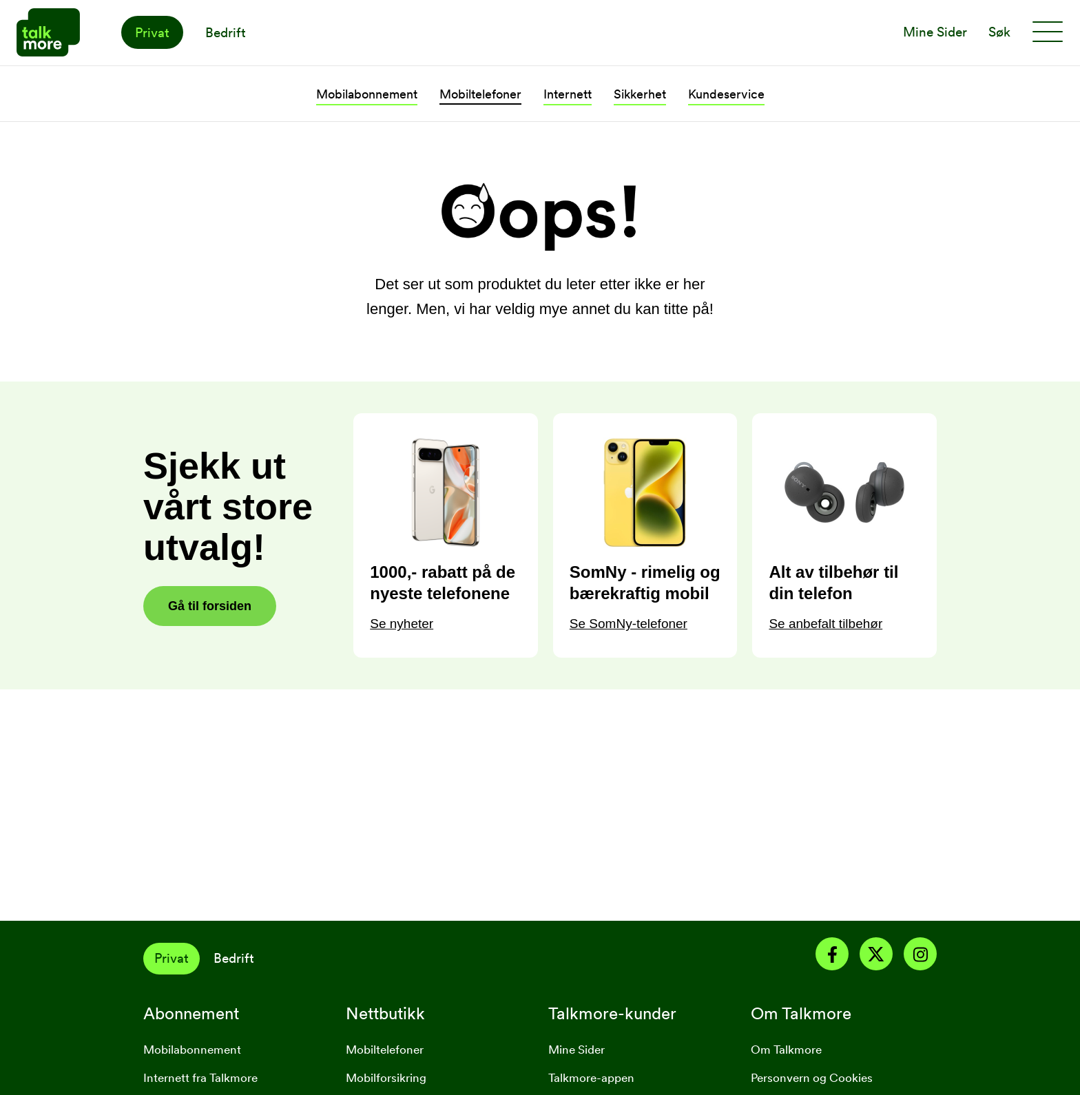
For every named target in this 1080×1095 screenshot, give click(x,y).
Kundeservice (726, 94)
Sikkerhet (640, 94)
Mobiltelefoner (480, 94)
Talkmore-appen (591, 1078)
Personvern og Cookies (812, 1078)
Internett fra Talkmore (200, 1078)
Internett (567, 94)
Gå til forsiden (209, 606)
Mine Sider (576, 1049)
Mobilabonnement (366, 94)
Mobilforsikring (386, 1078)
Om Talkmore (786, 1049)
